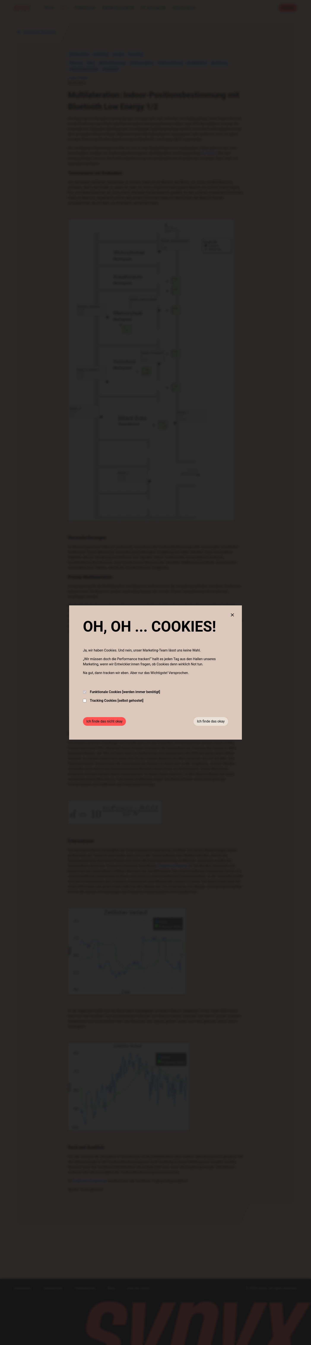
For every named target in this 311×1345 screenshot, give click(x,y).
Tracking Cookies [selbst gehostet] (113, 700)
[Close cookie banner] (232, 615)
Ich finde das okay (211, 721)
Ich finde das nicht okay (104, 721)
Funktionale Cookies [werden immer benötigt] (121, 692)
